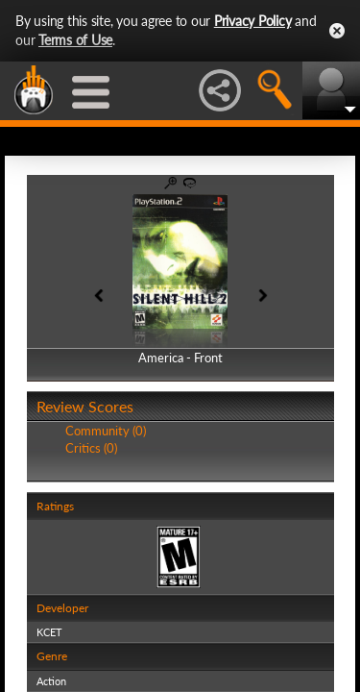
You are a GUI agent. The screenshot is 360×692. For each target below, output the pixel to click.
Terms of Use (75, 40)
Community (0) (105, 430)
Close (337, 30)
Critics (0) (91, 448)
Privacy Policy (253, 20)
